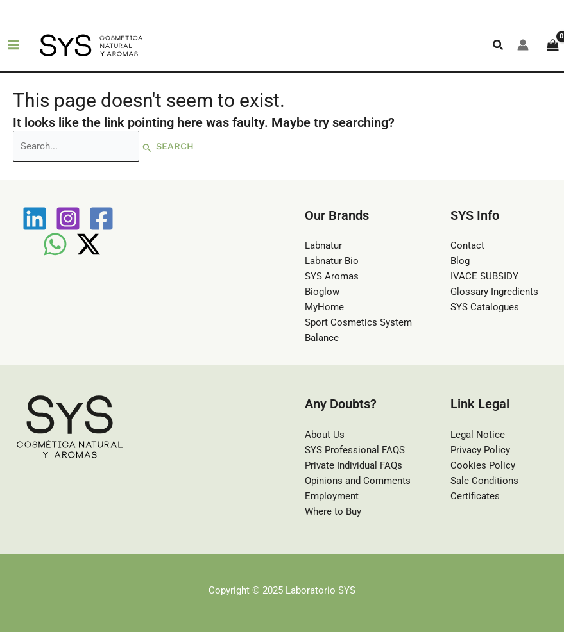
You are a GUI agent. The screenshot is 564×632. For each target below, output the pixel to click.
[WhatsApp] (55, 244)
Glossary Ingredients (494, 291)
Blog (460, 261)
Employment (332, 496)
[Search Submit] (147, 146)
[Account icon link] (523, 45)
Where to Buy (333, 511)
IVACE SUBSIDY (484, 276)
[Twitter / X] (88, 244)
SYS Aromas (332, 276)
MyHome (324, 307)
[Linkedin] (34, 218)
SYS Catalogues (484, 307)
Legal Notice (477, 434)
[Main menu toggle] (13, 45)
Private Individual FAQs (353, 465)
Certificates (475, 496)
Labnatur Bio (332, 261)
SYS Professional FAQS (355, 450)
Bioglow (322, 291)
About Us (325, 434)
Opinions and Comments (358, 480)
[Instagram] (68, 218)
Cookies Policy (482, 465)
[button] (498, 45)
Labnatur (323, 245)
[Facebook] (101, 218)
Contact (467, 245)
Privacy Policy (480, 450)
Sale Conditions (484, 480)
